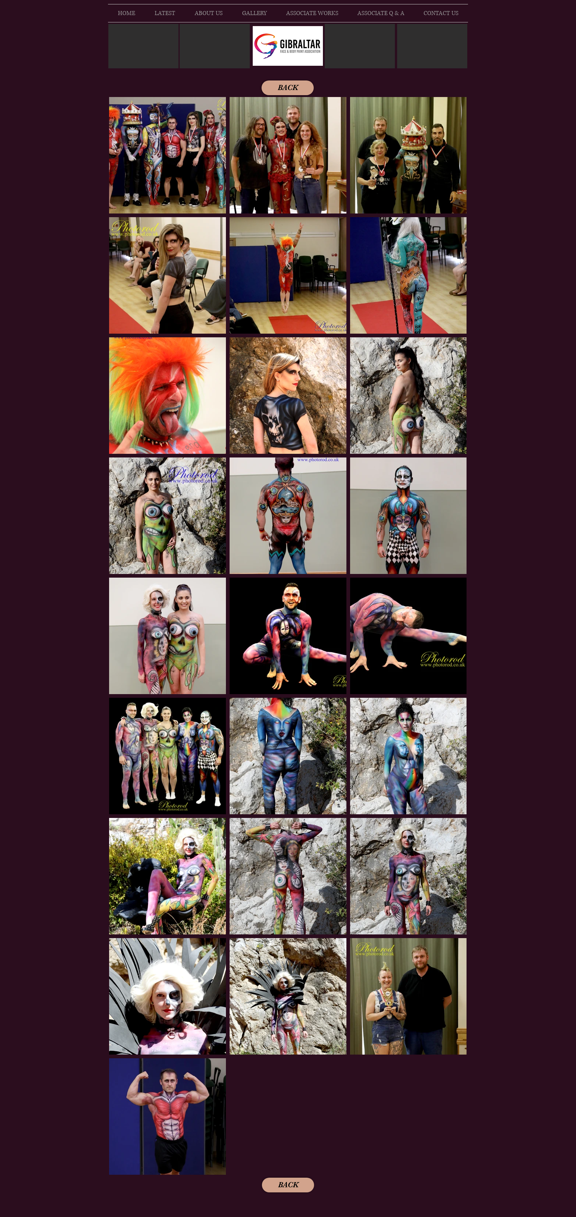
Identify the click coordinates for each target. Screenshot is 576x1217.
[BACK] (288, 87)
